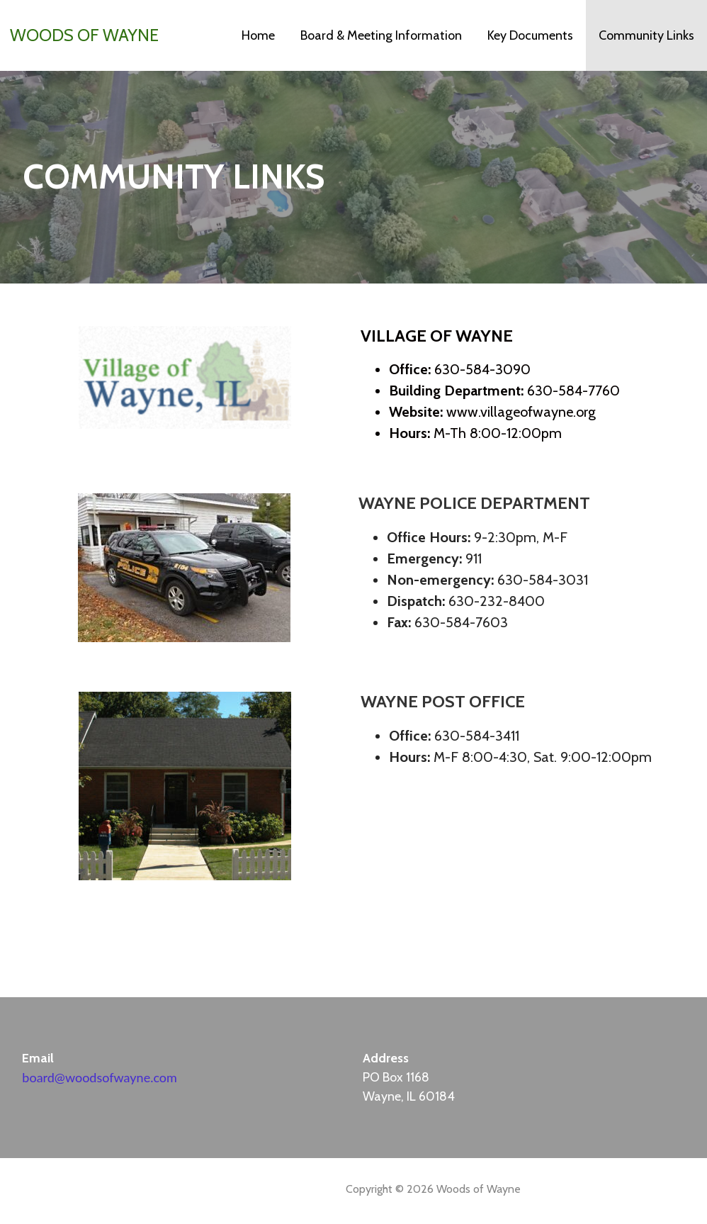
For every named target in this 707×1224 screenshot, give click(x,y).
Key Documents (530, 35)
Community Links (646, 35)
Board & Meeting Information (381, 35)
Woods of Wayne (84, 35)
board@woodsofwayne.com (99, 1077)
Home (258, 35)
